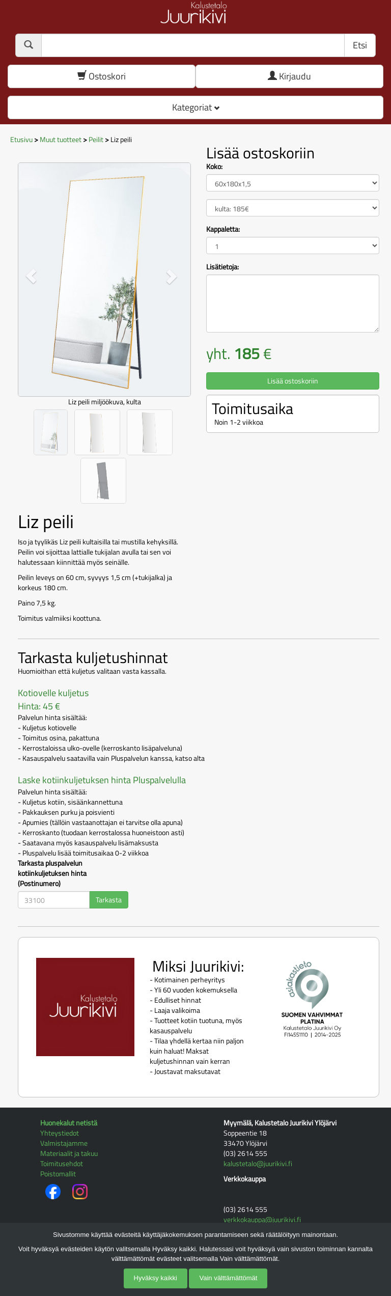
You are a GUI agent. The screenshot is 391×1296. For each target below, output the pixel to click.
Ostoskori (101, 76)
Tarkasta (109, 899)
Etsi (360, 45)
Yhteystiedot (59, 1132)
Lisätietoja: (222, 267)
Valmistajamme (64, 1143)
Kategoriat (195, 107)
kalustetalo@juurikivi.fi (258, 1163)
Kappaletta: (223, 229)
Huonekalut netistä (68, 1122)
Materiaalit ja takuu (69, 1153)
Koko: (214, 166)
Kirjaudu (289, 76)
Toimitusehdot (61, 1163)
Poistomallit (58, 1173)
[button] (31, 276)
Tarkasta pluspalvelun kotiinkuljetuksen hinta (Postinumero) (52, 873)
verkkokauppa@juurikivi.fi (262, 1219)
